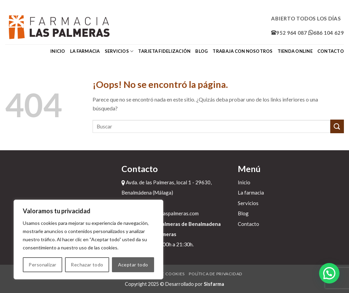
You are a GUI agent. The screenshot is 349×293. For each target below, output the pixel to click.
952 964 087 (289, 33)
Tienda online (295, 51)
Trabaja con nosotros (242, 51)
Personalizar (42, 264)
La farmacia (85, 51)
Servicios (119, 51)
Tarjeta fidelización (164, 51)
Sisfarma (214, 284)
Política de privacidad (215, 273)
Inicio (57, 51)
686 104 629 (326, 33)
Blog (201, 51)
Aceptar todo (133, 264)
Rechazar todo (87, 264)
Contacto (330, 51)
